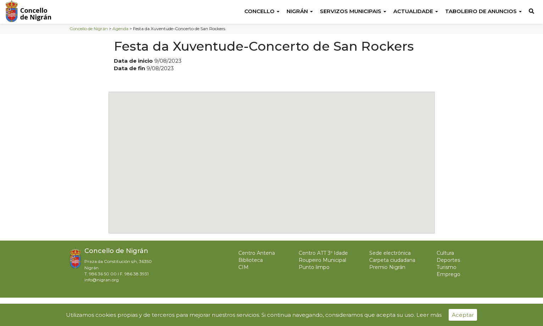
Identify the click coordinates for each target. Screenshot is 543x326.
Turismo (446, 267)
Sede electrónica (390, 253)
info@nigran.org (101, 279)
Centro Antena (256, 253)
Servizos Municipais (353, 11)
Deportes (448, 260)
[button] (271, 156)
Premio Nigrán (387, 267)
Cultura (445, 253)
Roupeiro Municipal (322, 260)
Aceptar (463, 314)
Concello (261, 11)
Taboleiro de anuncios (483, 11)
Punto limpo (314, 267)
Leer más (429, 314)
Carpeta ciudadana (392, 260)
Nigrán (300, 11)
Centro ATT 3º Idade (323, 253)
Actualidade (415, 11)
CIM (243, 267)
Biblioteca (250, 260)
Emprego (448, 274)
